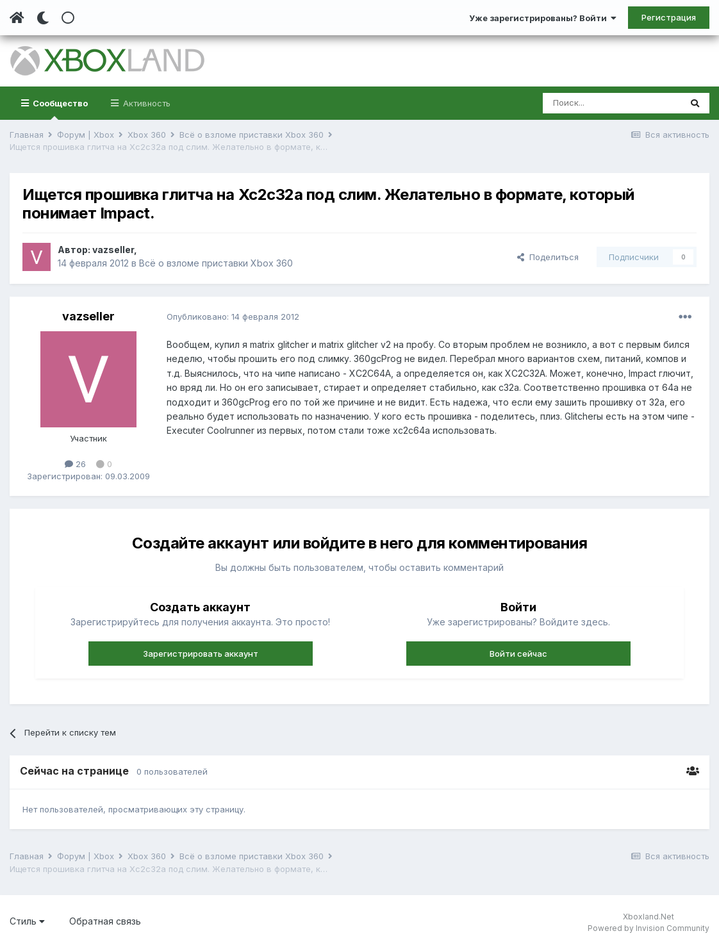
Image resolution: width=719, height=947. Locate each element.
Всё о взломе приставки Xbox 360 (216, 263)
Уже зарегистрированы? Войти (542, 18)
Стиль (27, 921)
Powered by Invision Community (648, 928)
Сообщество (59, 109)
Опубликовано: (233, 316)
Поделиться (548, 257)
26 (75, 464)
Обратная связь (105, 921)
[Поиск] (612, 103)
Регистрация (668, 17)
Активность (145, 103)
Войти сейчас (518, 653)
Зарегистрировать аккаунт (200, 653)
